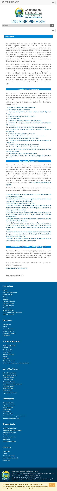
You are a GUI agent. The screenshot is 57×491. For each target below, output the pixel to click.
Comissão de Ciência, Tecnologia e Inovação (23, 153)
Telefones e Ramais (8, 314)
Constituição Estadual (9, 382)
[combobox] (26, 25)
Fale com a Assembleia (9, 441)
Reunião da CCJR (8, 350)
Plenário (5, 356)
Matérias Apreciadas (8, 354)
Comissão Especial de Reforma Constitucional (21, 203)
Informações (6, 451)
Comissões (6, 358)
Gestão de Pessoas (8, 305)
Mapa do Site (6, 439)
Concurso (5, 297)
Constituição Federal (8, 377)
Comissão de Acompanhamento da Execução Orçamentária (27, 127)
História (5, 290)
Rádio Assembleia (8, 414)
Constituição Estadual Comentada (12, 384)
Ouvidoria (5, 435)
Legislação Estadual (8, 386)
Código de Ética (7, 390)
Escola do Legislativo (9, 301)
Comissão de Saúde (14, 118)
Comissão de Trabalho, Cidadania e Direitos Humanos (24, 120)
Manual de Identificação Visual (11, 418)
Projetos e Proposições (9, 345)
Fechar (52, 485)
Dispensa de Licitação (9, 455)
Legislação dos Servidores (10, 393)
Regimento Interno (8, 388)
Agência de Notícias (8, 403)
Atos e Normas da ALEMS (10, 375)
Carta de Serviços (8, 294)
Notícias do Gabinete (8, 331)
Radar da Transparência (9, 428)
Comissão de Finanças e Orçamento (19, 109)
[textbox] (26, 25)
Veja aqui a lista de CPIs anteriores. (16, 268)
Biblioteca (5, 299)
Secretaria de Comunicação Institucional (14, 416)
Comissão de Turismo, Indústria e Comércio (21, 134)
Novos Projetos (7, 352)
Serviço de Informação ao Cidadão (12, 430)
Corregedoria (6, 335)
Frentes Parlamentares (9, 333)
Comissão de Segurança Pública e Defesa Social (23, 138)
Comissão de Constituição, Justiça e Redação (21, 107)
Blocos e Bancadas (8, 329)
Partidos (5, 326)
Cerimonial (6, 308)
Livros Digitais (7, 409)
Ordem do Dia (6, 347)
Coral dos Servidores (8, 303)
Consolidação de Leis (9, 361)
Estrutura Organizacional (10, 292)
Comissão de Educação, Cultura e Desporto (21, 116)
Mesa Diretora (7, 324)
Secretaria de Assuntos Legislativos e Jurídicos (16, 363)
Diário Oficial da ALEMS (9, 373)
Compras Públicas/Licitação (10, 458)
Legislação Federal (8, 379)
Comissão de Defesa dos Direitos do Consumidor (24, 145)
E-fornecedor (6, 460)
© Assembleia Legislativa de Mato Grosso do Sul (25, 479)
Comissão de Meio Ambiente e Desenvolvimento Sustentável (27, 136)
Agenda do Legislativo (9, 437)
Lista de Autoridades (8, 310)
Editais (5, 453)
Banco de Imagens (8, 407)
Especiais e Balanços (9, 405)
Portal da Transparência (9, 432)
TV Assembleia (7, 411)
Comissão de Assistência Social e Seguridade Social (25, 147)
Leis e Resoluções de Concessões (12, 312)
